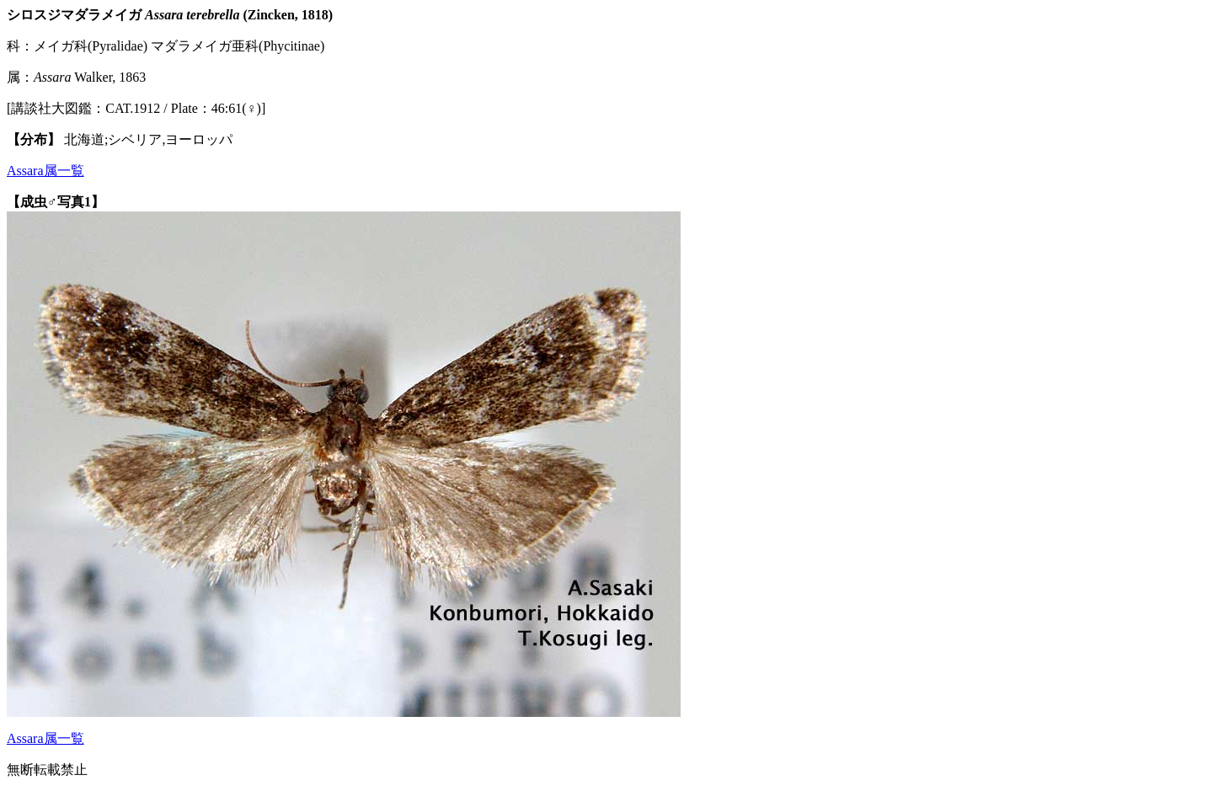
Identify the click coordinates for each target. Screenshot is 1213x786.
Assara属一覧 (45, 170)
